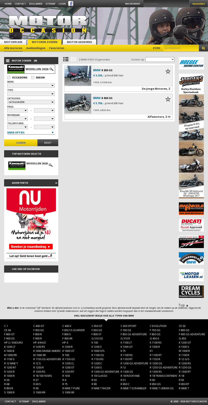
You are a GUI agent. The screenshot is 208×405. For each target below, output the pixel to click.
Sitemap (51, 3)
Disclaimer (35, 3)
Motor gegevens (79, 42)
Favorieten (56, 48)
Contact (20, 3)
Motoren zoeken (44, 42)
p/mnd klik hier (114, 75)
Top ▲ (183, 305)
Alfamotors (156, 117)
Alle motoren (13, 48)
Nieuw (38, 77)
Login (62, 3)
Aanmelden (198, 3)
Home (8, 3)
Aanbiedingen (35, 48)
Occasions (17, 77)
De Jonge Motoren (154, 89)
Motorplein (13, 42)
